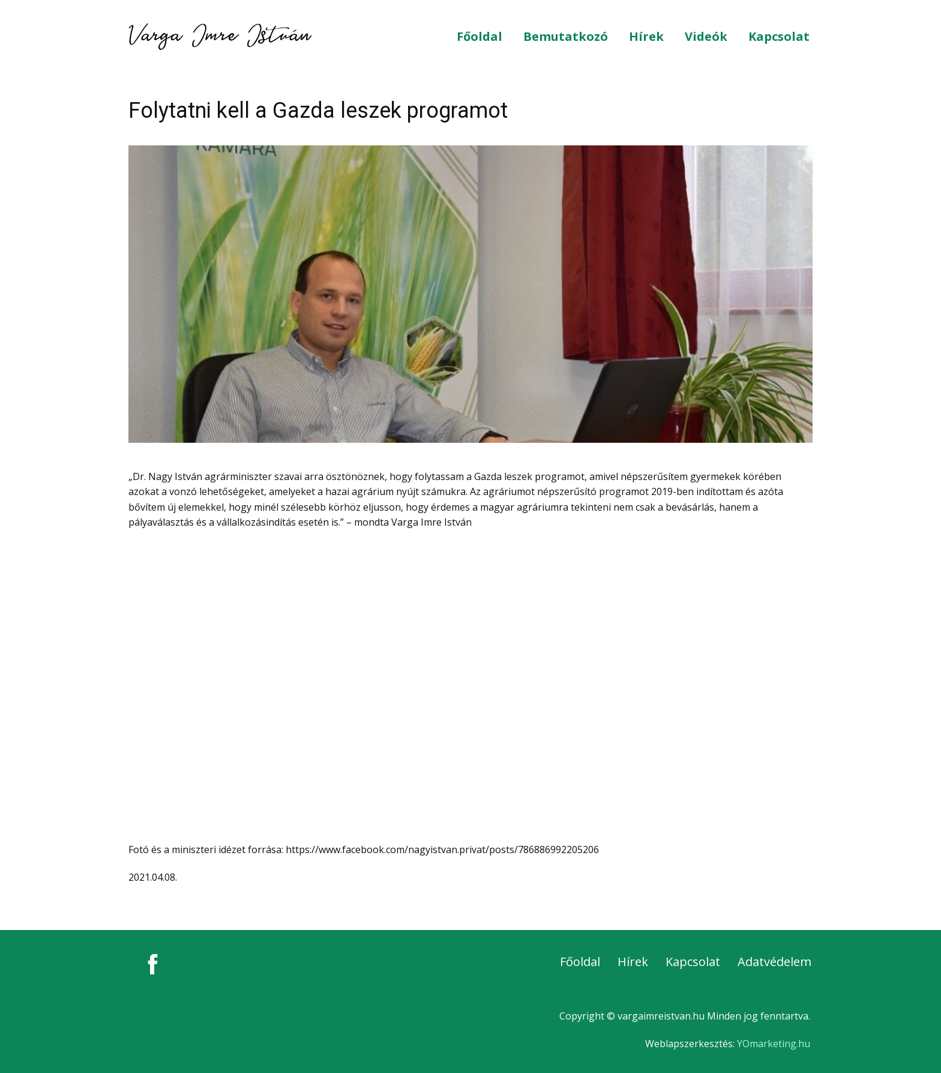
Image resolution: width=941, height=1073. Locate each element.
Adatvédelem (774, 961)
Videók (706, 36)
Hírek (646, 36)
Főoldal (479, 36)
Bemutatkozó (565, 36)
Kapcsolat (779, 36)
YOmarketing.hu (773, 1043)
